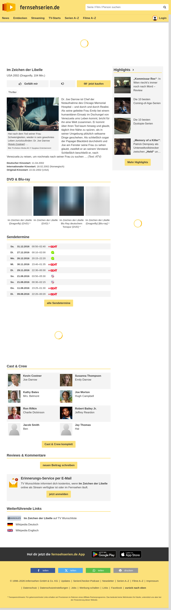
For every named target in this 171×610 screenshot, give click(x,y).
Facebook (116, 587)
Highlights (122, 70)
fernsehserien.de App (68, 554)
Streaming (38, 18)
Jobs (73, 587)
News (5, 18)
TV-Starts (55, 18)
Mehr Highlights (137, 162)
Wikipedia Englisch (23, 530)
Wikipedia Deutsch (22, 524)
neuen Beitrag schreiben (59, 465)
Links (105, 587)
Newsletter (108, 580)
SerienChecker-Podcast (86, 580)
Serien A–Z (72, 18)
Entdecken (20, 18)
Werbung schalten (89, 587)
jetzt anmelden (58, 494)
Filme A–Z (89, 18)
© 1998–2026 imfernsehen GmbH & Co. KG (34, 580)
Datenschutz (30, 587)
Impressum (152, 580)
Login (159, 18)
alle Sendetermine (58, 303)
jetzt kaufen (94, 83)
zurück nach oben (135, 587)
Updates (65, 580)
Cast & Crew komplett (59, 444)
